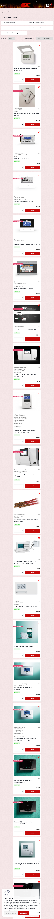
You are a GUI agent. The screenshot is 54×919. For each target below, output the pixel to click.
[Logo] (27, 5)
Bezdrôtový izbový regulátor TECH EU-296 (14, 164)
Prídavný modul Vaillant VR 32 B (13, 628)
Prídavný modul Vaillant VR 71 (12, 707)
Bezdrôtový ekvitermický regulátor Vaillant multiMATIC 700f (40, 415)
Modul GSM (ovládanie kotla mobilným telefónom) (38, 74)
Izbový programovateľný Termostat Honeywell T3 (11, 72)
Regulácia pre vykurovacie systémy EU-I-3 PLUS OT (37, 266)
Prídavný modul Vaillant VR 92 (38, 747)
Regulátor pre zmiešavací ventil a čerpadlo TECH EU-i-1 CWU (13, 273)
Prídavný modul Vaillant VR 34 (38, 628)
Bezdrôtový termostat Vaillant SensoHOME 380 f (13, 543)
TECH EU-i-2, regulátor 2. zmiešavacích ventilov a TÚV (38, 213)
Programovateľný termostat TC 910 (13, 363)
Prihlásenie (39, 1)
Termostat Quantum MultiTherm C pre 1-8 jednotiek (27, 829)
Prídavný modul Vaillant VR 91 (38, 707)
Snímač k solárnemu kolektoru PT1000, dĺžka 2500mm (12, 318)
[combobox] (39, 38)
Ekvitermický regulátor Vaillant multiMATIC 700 (13, 411)
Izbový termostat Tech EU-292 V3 (39, 120)
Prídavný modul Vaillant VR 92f (13, 788)
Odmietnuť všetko (11, 913)
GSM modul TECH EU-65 (10, 119)
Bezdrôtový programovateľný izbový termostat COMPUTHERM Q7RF (39, 316)
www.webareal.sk (33, 917)
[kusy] (7, 84)
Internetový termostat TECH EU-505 (13, 210)
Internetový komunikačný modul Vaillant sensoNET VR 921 (13, 587)
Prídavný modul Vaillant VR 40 (13, 667)
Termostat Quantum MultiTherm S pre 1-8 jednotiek (40, 788)
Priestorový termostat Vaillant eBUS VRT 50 (13, 499)
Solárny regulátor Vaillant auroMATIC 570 (37, 542)
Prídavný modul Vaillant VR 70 (38, 667)
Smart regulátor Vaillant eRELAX (39, 361)
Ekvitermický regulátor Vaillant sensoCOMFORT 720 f (38, 457)
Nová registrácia (49, 1)
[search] (48, 5)
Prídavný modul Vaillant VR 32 (38, 587)
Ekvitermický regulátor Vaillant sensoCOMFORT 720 (13, 457)
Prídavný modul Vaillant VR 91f (13, 747)
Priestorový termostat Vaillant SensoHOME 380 (38, 499)
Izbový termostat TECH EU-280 (38, 166)
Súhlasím (23, 913)
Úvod (3, 12)
